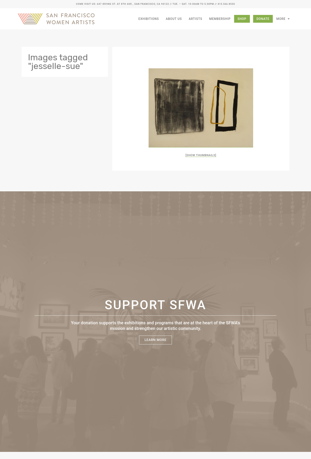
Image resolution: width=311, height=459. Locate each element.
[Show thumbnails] (201, 155)
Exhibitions (148, 19)
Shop (242, 19)
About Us (174, 19)
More (283, 18)
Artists (195, 19)
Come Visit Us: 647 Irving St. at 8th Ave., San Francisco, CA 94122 (122, 4)
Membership (219, 19)
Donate (263, 19)
